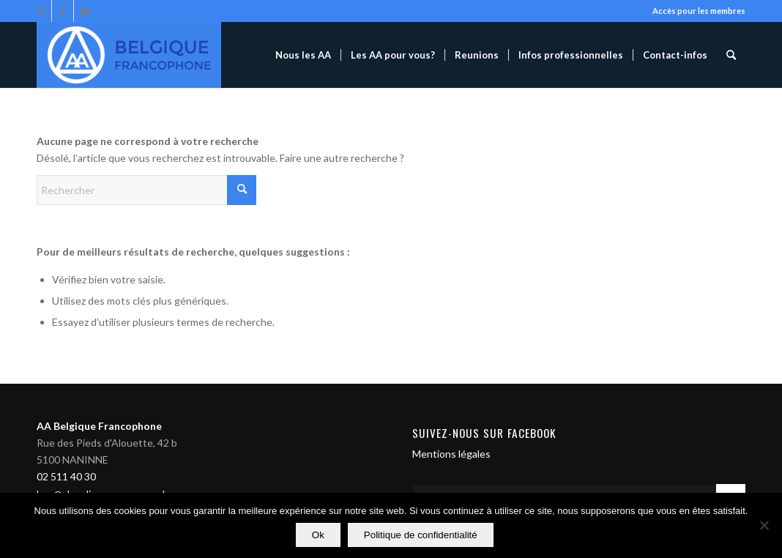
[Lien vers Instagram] (40, 11)
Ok (318, 534)
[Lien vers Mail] (85, 11)
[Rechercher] (731, 55)
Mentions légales (451, 453)
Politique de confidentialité (420, 534)
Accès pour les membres (698, 10)
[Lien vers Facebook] (62, 11)
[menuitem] (303, 55)
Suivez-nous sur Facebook (484, 433)
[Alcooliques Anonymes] (129, 55)
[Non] (763, 525)
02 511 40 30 (66, 476)
